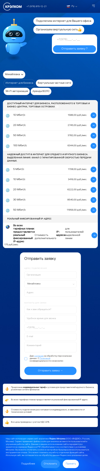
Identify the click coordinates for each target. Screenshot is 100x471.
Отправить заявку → (50, 370)
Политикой (45, 359)
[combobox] (50, 284)
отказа (24, 453)
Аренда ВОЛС (41, 91)
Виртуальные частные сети (54, 83)
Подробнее (28, 464)
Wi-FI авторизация (17, 91)
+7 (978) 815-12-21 (37, 6)
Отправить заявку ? (74, 48)
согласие (39, 356)
